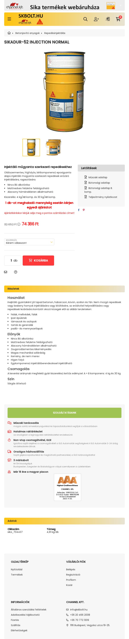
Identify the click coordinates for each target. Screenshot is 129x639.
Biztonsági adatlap (99, 182)
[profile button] (107, 19)
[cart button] (118, 19)
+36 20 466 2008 (80, 614)
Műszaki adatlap (98, 177)
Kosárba (41, 260)
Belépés (70, 569)
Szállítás (15, 625)
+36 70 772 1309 (79, 620)
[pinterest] (83, 210)
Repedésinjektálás (54, 33)
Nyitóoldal (16, 569)
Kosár (69, 585)
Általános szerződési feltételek (28, 609)
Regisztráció (73, 574)
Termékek (17, 574)
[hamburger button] (9, 19)
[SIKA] (9, 33)
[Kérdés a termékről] (15, 272)
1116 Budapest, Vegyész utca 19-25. (90, 625)
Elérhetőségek (19, 630)
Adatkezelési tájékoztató (25, 614)
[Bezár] (120, 5)
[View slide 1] (61, 130)
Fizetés (15, 620)
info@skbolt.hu (79, 609)
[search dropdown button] (85, 19)
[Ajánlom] (5, 272)
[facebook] (78, 210)
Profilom (71, 580)
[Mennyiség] (9, 260)
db (15, 260)
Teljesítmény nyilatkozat (103, 197)
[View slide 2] (67, 130)
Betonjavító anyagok (27, 33)
